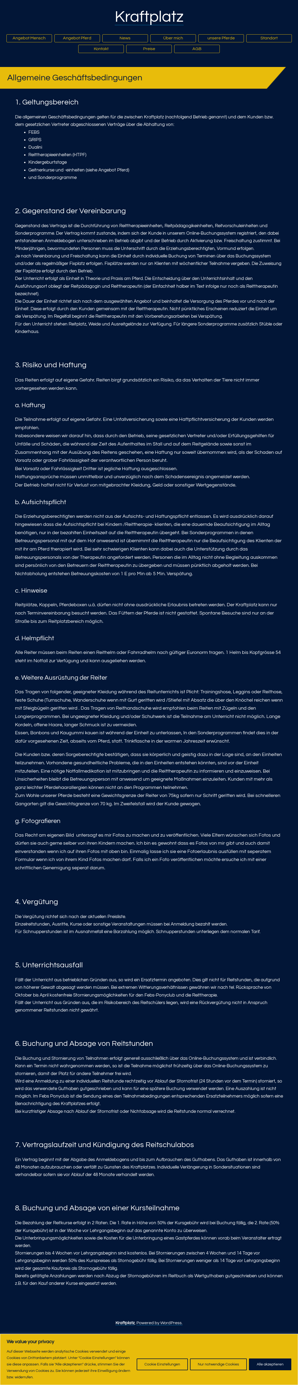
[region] (149, 1359)
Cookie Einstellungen (162, 1364)
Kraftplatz (149, 17)
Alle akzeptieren (270, 1364)
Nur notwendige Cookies (218, 1364)
